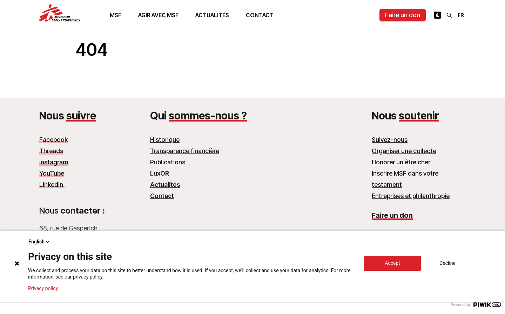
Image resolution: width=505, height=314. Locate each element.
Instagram (53, 162)
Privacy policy (43, 288)
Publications (167, 162)
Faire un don (402, 15)
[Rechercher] (449, 15)
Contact (260, 15)
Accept (392, 263)
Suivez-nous (390, 139)
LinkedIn (52, 184)
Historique (165, 139)
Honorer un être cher (401, 162)
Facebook (53, 139)
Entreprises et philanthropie (411, 195)
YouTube (51, 173)
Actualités (212, 15)
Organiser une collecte (404, 151)
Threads (51, 151)
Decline (447, 263)
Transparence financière (184, 151)
